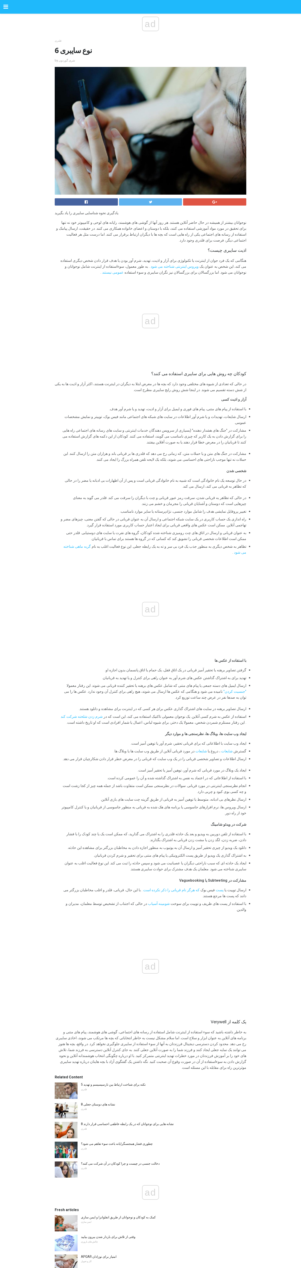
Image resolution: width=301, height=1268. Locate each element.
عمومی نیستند (113, 272)
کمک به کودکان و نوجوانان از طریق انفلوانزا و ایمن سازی (118, 1217)
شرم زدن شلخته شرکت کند (82, 716)
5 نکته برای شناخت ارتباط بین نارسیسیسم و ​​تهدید (113, 1084)
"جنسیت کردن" (234, 691)
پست (219, 890)
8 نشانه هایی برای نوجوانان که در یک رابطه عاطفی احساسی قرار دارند (127, 1124)
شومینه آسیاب (159, 903)
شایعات (227, 751)
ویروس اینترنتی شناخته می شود (174, 266)
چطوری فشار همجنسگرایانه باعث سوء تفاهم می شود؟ (117, 1144)
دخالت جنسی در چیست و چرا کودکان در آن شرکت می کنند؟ (120, 1163)
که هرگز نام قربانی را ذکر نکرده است (171, 890)
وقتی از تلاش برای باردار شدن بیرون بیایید (108, 1237)
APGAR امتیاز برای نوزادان (99, 1256)
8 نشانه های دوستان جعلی (98, 1104)
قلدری (58, 40)
